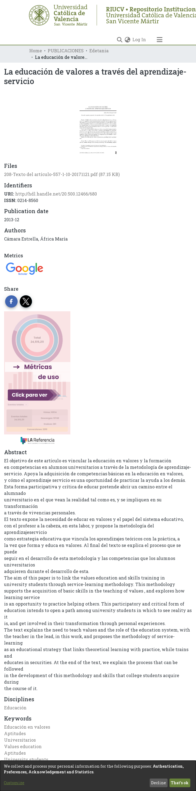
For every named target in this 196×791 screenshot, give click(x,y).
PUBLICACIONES (66, 50)
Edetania (99, 50)
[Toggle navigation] (159, 39)
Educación (15, 707)
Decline (158, 782)
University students (26, 759)
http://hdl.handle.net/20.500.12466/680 (56, 194)
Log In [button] (139, 39)
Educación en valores (27, 727)
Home (35, 50)
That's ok (180, 782)
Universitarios (20, 740)
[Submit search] (119, 39)
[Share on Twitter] (26, 301)
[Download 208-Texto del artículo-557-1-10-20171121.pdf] (62, 174)
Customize (14, 782)
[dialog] (98, 776)
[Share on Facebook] (11, 301)
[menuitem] (127, 39)
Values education (23, 746)
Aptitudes (15, 733)
